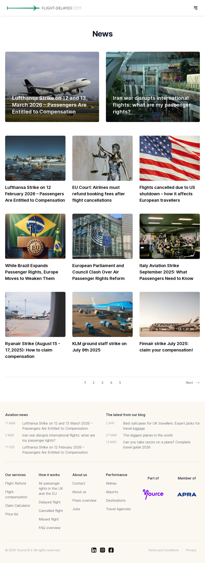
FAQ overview (50, 528)
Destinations (116, 500)
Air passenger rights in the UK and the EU (51, 488)
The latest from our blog (125, 415)
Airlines (111, 483)
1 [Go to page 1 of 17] (85, 382)
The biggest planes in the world (148, 435)
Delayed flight (50, 502)
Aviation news (16, 415)
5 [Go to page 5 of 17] (120, 382)
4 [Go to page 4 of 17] (111, 382)
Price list (11, 514)
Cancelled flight (51, 511)
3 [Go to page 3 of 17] (102, 382)
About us (79, 492)
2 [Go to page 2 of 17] (94, 382)
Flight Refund (15, 483)
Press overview (84, 500)
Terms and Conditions (163, 550)
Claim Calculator (17, 505)
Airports (112, 492)
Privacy (191, 550)
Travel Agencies (118, 509)
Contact (78, 483)
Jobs (76, 509)
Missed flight (49, 519)
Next (193, 383)
